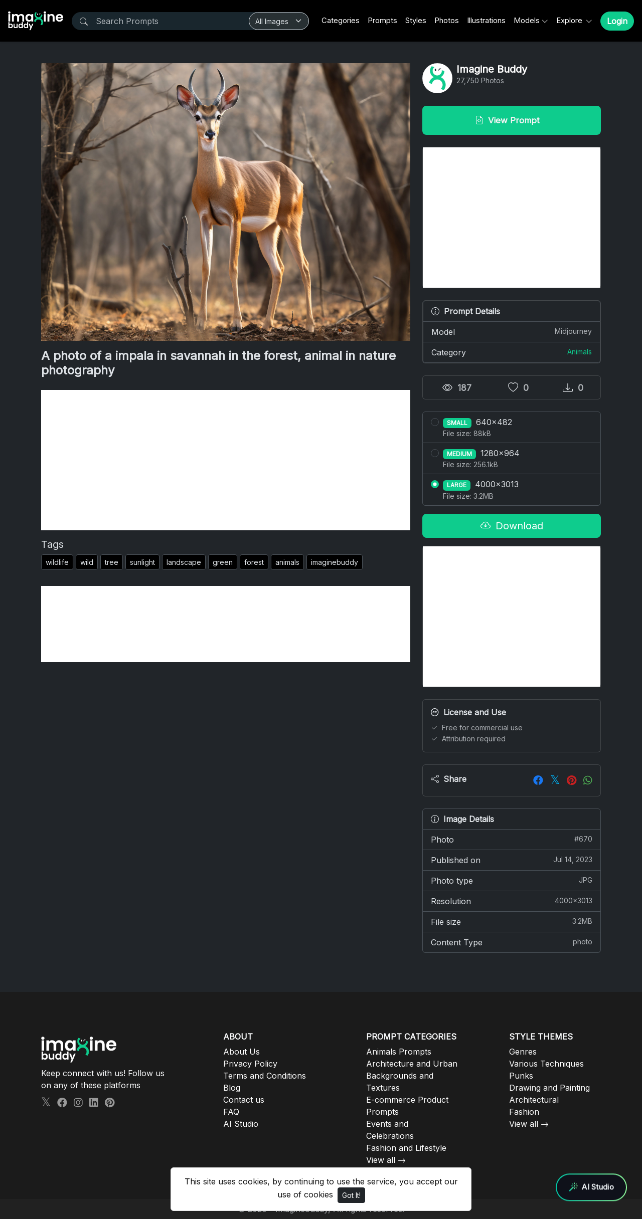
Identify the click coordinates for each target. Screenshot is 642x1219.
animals (287, 562)
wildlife (57, 562)
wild (86, 562)
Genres (523, 1052)
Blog (231, 1088)
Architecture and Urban (411, 1064)
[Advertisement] (225, 460)
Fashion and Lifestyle (406, 1148)
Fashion (524, 1112)
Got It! (351, 1195)
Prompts (382, 20)
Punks (521, 1076)
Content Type (511, 941)
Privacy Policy (250, 1064)
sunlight (142, 562)
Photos (446, 20)
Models (527, 20)
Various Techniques (546, 1064)
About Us (241, 1052)
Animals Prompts (398, 1052)
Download (511, 526)
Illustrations (486, 20)
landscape (184, 562)
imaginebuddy (334, 562)
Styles (415, 20)
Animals (579, 351)
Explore (570, 20)
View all (380, 1160)
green (223, 562)
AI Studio (240, 1124)
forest (254, 562)
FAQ (231, 1112)
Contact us (243, 1100)
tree (111, 562)
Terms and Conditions (264, 1076)
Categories (341, 20)
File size (511, 921)
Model (511, 331)
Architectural (534, 1100)
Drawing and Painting (549, 1088)
